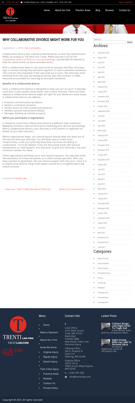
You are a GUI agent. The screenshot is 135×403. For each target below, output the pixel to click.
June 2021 (101, 67)
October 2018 (102, 213)
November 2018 (103, 208)
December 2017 (103, 238)
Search (97, 39)
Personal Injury (103, 297)
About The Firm (103, 259)
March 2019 (102, 189)
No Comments (33, 47)
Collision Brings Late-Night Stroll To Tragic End (121, 325)
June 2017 (101, 247)
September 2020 (104, 111)
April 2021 (101, 77)
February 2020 (103, 135)
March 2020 (102, 131)
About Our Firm (62, 10)
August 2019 (102, 165)
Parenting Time (103, 293)
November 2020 (103, 101)
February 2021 (103, 87)
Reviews (109, 10)
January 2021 (102, 92)
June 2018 (101, 228)
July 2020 (101, 116)
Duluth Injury (50, 361)
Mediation (101, 288)
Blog (98, 10)
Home (47, 10)
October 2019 (102, 155)
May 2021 (101, 72)
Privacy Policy (50, 387)
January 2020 (102, 140)
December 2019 (103, 145)
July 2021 (101, 63)
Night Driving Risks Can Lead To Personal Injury (121, 342)
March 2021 (102, 82)
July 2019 (101, 169)
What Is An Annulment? (73, 189)
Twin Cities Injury (49, 368)
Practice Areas (83, 10)
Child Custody (103, 268)
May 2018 (101, 233)
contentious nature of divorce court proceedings (28, 59)
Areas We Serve (48, 347)
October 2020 (102, 106)
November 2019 (103, 150)
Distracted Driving (104, 273)
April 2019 (101, 184)
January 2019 (102, 199)
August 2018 (102, 223)
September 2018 (104, 218)
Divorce (100, 278)
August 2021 (102, 58)
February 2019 (103, 194)
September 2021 (104, 53)
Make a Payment (125, 2)
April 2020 (101, 126)
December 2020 (103, 97)
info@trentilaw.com (31, 2)
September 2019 (104, 160)
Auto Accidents (103, 263)
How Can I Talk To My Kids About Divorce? (26, 189)
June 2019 (101, 174)
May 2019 (101, 179)
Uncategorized (103, 302)
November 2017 (103, 242)
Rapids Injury (50, 356)
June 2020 (101, 121)
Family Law (20, 178)
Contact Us (124, 10)
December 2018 (103, 203)
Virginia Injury (50, 352)
